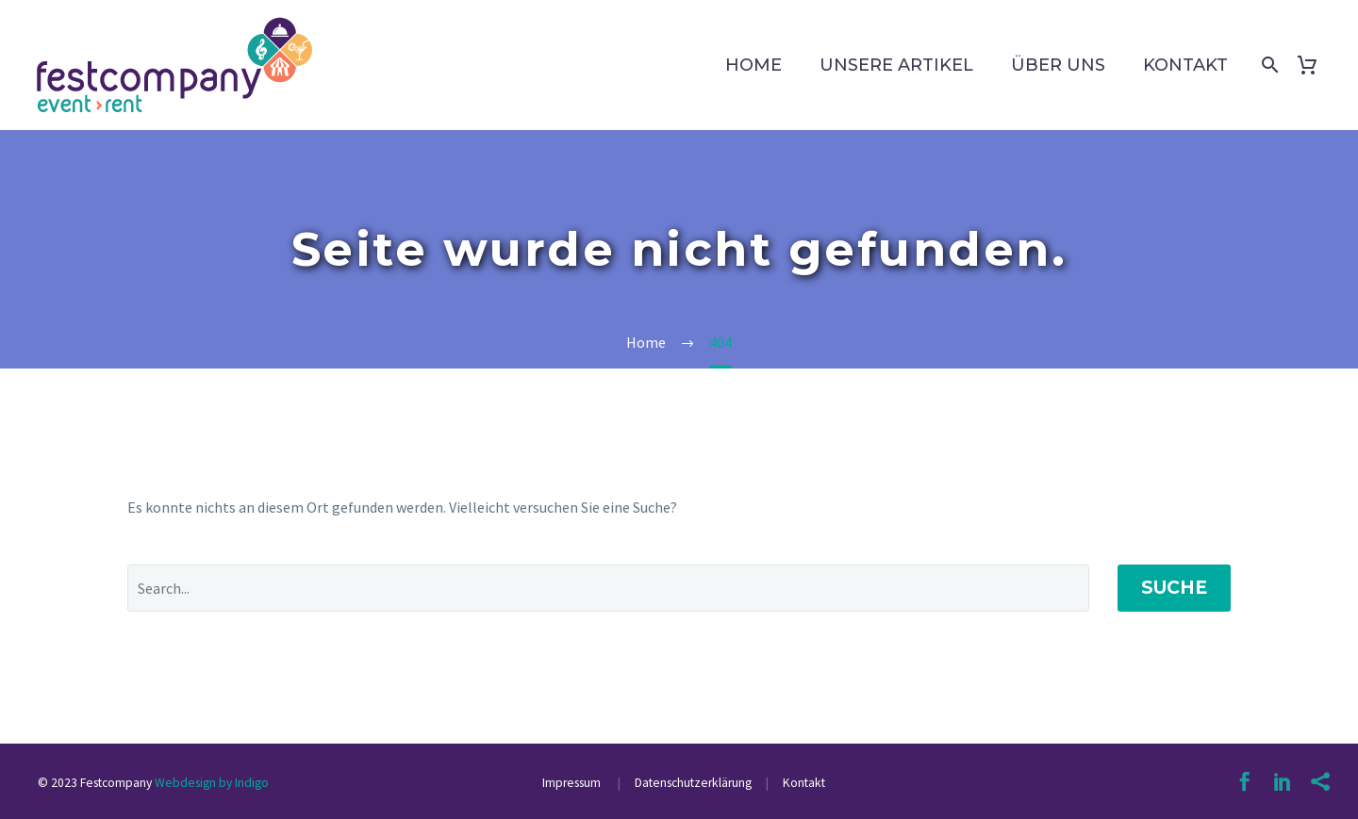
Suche (1174, 587)
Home (753, 65)
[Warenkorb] (1314, 65)
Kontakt (1185, 65)
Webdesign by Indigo (212, 783)
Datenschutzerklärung (692, 783)
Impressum (573, 783)
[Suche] (1266, 65)
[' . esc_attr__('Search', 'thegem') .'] (608, 588)
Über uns (1058, 65)
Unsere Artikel (896, 65)
